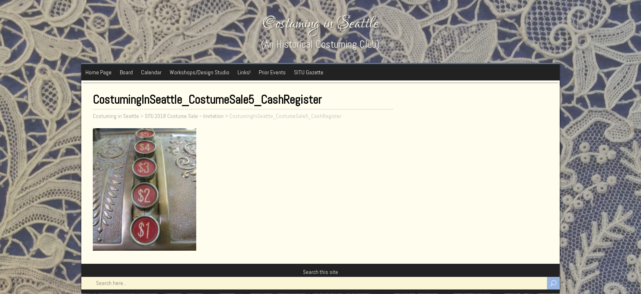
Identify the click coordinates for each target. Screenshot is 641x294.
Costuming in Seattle (320, 23)
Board (126, 72)
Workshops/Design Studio (199, 72)
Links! (244, 72)
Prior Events (272, 72)
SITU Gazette (308, 72)
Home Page (98, 72)
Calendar (151, 72)
